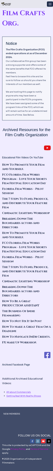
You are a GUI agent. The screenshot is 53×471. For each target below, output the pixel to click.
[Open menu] (50, 4)
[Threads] (49, 441)
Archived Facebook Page (16, 364)
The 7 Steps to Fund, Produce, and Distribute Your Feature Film (25, 203)
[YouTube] (43, 441)
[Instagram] (38, 441)
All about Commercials (18, 392)
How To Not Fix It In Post (22, 321)
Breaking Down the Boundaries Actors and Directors (20, 223)
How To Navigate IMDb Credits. (26, 337)
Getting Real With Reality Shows (23, 396)
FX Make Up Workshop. (19, 342)
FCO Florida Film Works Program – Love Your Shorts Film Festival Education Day (24, 179)
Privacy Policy (18, 449)
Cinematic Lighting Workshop (26, 213)
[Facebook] (32, 441)
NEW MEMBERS (11, 413)
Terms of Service (39, 449)
